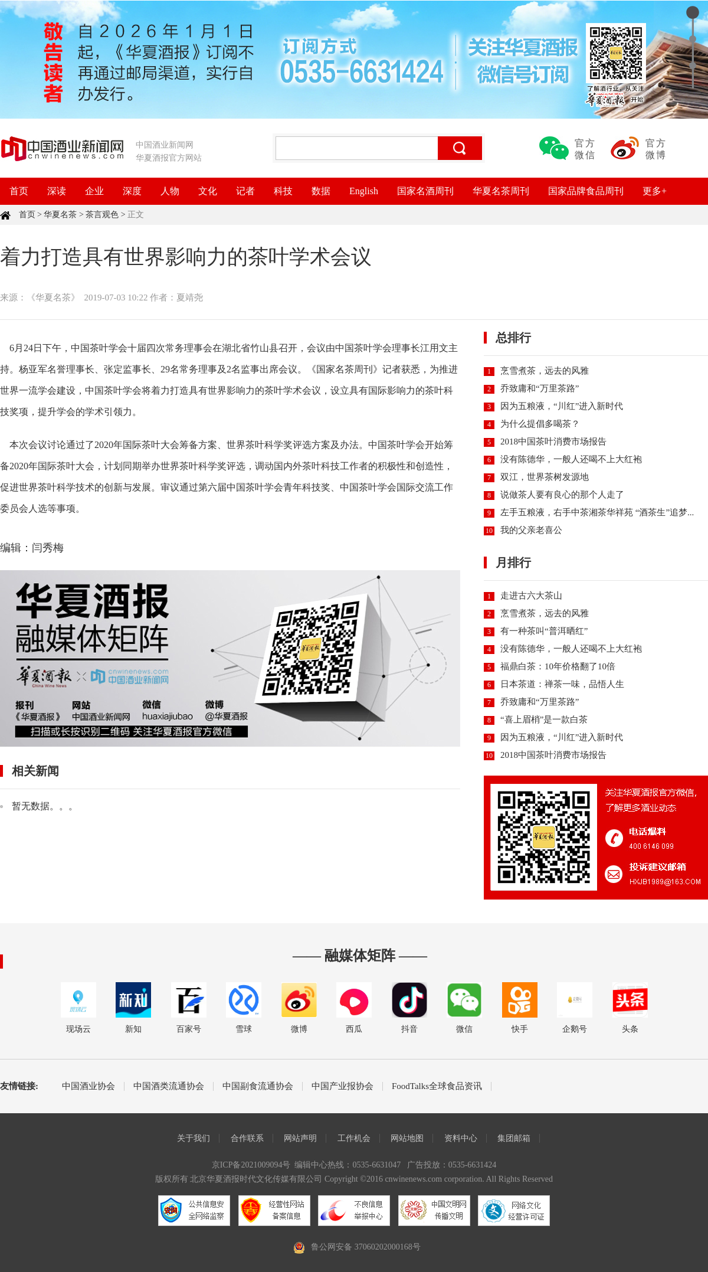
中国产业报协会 (342, 1086)
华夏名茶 (60, 214)
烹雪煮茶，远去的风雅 (544, 370)
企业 (94, 191)
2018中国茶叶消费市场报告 (553, 441)
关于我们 (193, 1138)
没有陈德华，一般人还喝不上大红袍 (571, 459)
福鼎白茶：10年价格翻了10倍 (557, 666)
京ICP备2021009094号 (251, 1164)
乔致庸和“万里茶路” (539, 388)
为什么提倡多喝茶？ (540, 424)
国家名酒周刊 (425, 191)
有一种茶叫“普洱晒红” (544, 631)
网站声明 (300, 1138)
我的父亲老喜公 (531, 530)
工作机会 (354, 1138)
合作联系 (247, 1138)
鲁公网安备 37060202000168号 (366, 1246)
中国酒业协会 (88, 1086)
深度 (132, 191)
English (363, 191)
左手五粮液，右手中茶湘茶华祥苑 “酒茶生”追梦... (597, 512)
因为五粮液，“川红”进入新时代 (561, 406)
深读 (56, 191)
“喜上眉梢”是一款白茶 (544, 719)
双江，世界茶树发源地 (544, 477)
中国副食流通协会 (257, 1086)
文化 (207, 191)
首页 (18, 191)
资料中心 (460, 1138)
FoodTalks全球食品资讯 (437, 1086)
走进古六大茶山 (531, 595)
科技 (283, 191)
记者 (245, 191)
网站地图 (407, 1138)
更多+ (655, 191)
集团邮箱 (513, 1138)
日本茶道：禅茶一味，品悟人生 (562, 684)
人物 (169, 191)
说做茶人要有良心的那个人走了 (562, 494)
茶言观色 (102, 214)
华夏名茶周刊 (501, 191)
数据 (321, 191)
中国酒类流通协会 (168, 1086)
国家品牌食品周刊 (586, 191)
